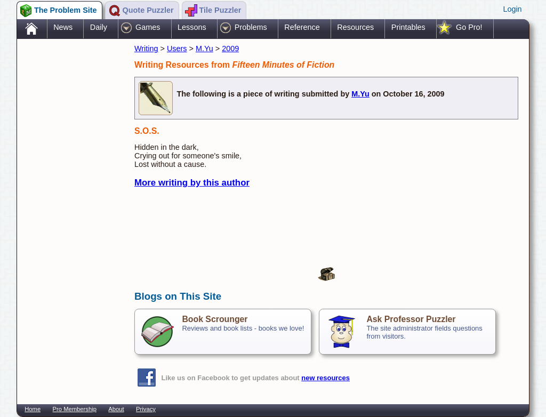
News (63, 27)
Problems (251, 27)
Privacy (146, 409)
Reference (301, 27)
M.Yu (204, 48)
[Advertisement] (70, 210)
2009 (230, 48)
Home (33, 409)
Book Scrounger (214, 319)
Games (147, 27)
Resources (355, 27)
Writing (146, 48)
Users (177, 48)
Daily (98, 27)
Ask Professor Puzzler (410, 319)
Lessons (192, 27)
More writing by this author (192, 183)
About (116, 409)
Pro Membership (75, 409)
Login (512, 9)
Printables (408, 27)
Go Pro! (469, 27)
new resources (325, 378)
